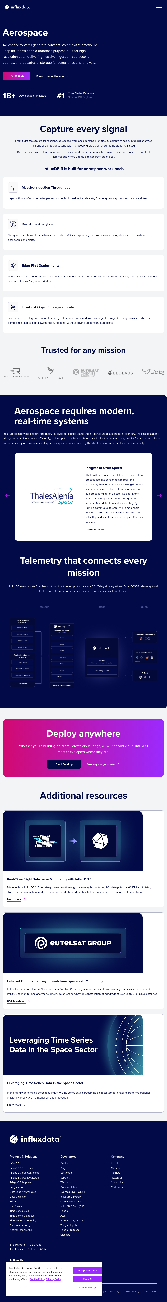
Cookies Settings (87, 1287)
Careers (115, 1168)
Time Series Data (19, 1211)
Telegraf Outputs (69, 1230)
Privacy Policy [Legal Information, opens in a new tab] (53, 1279)
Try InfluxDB (16, 76)
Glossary (65, 1235)
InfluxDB (14, 1163)
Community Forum (70, 1201)
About (114, 1163)
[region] (54, 1279)
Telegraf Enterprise (20, 1182)
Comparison (150, 1292)
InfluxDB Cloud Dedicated (24, 1178)
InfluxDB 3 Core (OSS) (72, 1206)
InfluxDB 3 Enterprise (21, 1168)
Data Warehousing (20, 1225)
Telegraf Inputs (68, 1225)
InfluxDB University (70, 1197)
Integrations (16, 1187)
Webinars (65, 1182)
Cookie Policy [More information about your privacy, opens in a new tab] (37, 1279)
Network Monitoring (21, 1230)
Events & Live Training (72, 1192)
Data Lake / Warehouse (23, 1192)
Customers (66, 1173)
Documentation (68, 1187)
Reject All (87, 1279)
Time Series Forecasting (23, 1220)
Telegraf (64, 1211)
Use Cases (16, 1206)
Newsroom (117, 1178)
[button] (158, 7)
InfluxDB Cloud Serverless (24, 1173)
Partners (115, 1173)
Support (64, 1178)
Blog (63, 1168)
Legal (102, 1292)
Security (114, 1292)
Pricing (13, 1201)
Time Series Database (22, 1216)
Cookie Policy (131, 1292)
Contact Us (117, 1182)
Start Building (64, 764)
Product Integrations (71, 1220)
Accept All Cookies (87, 1270)
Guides (64, 1163)
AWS (63, 1216)
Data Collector (18, 1197)
